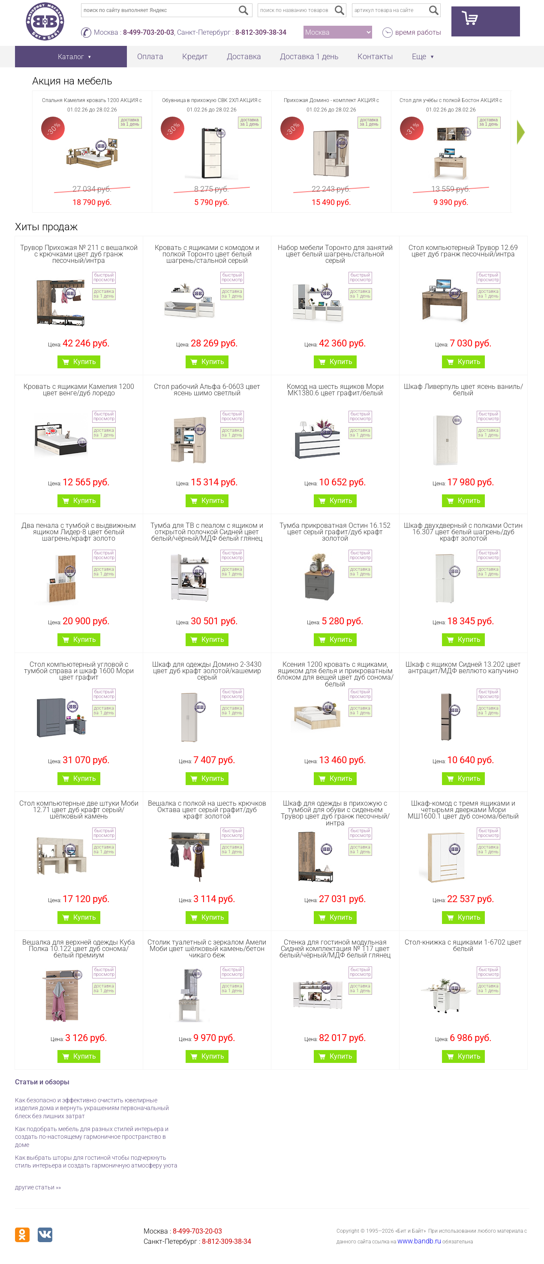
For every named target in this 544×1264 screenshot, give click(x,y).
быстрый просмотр (103, 277)
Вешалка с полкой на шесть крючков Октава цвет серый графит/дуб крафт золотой (207, 809)
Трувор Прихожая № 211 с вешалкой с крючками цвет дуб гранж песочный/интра (79, 254)
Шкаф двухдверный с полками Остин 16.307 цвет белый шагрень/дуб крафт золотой (463, 531)
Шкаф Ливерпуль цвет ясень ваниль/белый (463, 389)
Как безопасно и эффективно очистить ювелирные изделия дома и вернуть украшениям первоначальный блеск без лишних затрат (92, 1108)
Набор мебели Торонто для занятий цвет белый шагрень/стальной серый (335, 254)
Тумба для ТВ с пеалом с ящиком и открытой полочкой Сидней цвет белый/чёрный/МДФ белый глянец (206, 531)
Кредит (195, 56)
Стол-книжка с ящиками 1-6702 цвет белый (463, 945)
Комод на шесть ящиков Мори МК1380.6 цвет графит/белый (335, 389)
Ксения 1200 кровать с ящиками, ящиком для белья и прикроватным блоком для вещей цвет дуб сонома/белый (335, 674)
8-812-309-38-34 (260, 32)
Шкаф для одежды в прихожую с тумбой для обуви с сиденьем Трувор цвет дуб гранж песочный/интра (335, 813)
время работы (418, 32)
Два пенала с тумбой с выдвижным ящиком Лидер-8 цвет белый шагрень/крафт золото (78, 531)
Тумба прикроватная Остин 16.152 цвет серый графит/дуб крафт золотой (335, 531)
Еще (419, 56)
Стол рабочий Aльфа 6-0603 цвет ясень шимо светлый (207, 389)
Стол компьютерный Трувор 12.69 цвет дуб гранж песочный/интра (463, 251)
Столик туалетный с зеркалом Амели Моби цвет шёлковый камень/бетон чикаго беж (206, 948)
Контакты (375, 56)
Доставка (244, 56)
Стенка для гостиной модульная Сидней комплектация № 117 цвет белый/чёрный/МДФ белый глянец (335, 948)
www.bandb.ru (419, 1241)
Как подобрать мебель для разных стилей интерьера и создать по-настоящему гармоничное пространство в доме (91, 1137)
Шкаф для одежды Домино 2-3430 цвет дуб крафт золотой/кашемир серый (206, 670)
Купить (84, 362)
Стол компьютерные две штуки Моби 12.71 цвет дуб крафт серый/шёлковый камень (78, 809)
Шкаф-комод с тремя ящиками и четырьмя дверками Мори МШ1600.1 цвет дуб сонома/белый (463, 809)
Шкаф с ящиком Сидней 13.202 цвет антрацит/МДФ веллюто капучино (463, 667)
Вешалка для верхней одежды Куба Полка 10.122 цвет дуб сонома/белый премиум (78, 948)
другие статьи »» (38, 1187)
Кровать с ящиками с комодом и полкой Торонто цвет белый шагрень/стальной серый (207, 254)
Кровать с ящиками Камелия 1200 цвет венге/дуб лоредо (79, 389)
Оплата (150, 56)
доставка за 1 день (129, 121)
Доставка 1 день (309, 56)
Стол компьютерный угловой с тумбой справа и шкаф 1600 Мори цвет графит (79, 670)
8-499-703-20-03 (148, 32)
